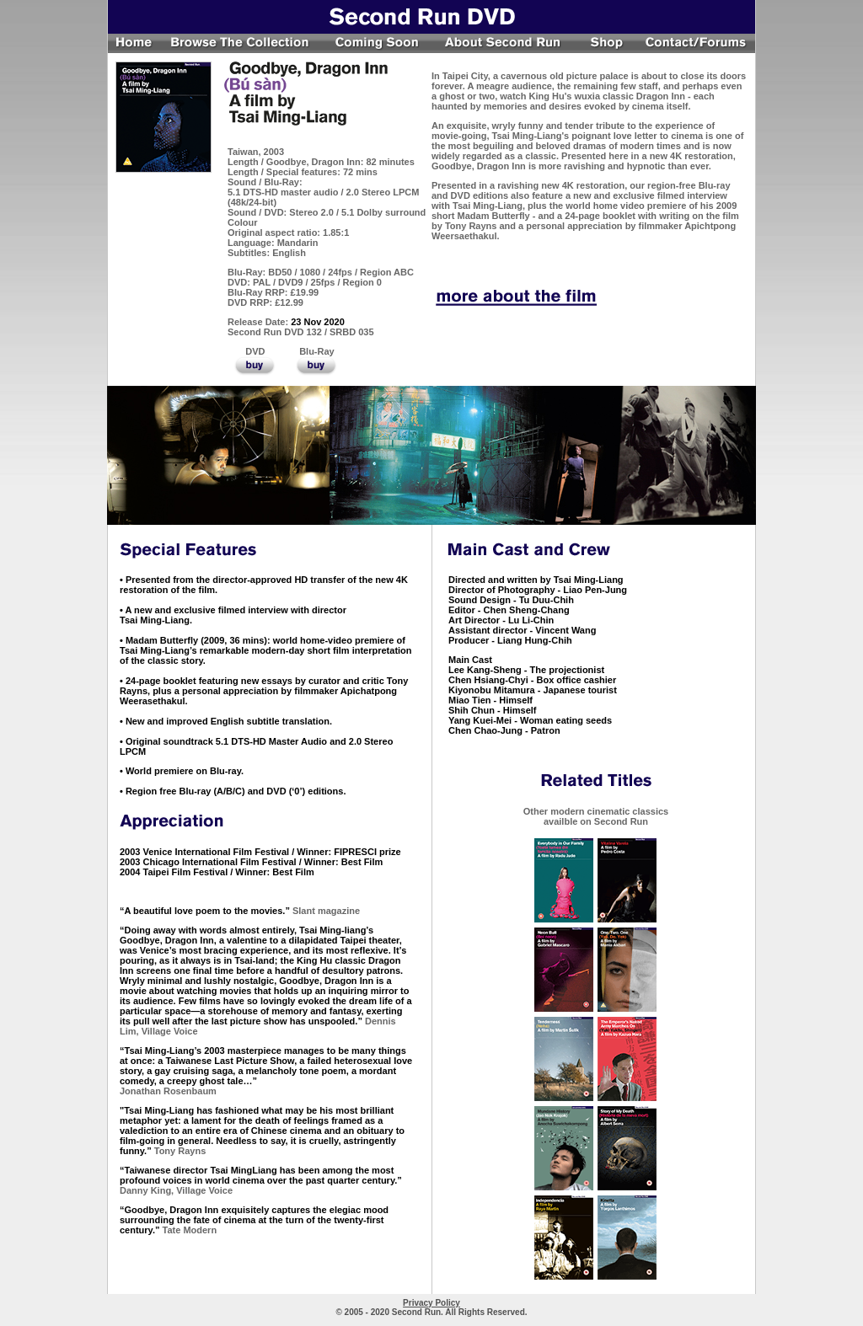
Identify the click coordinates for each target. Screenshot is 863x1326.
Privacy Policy (431, 1302)
